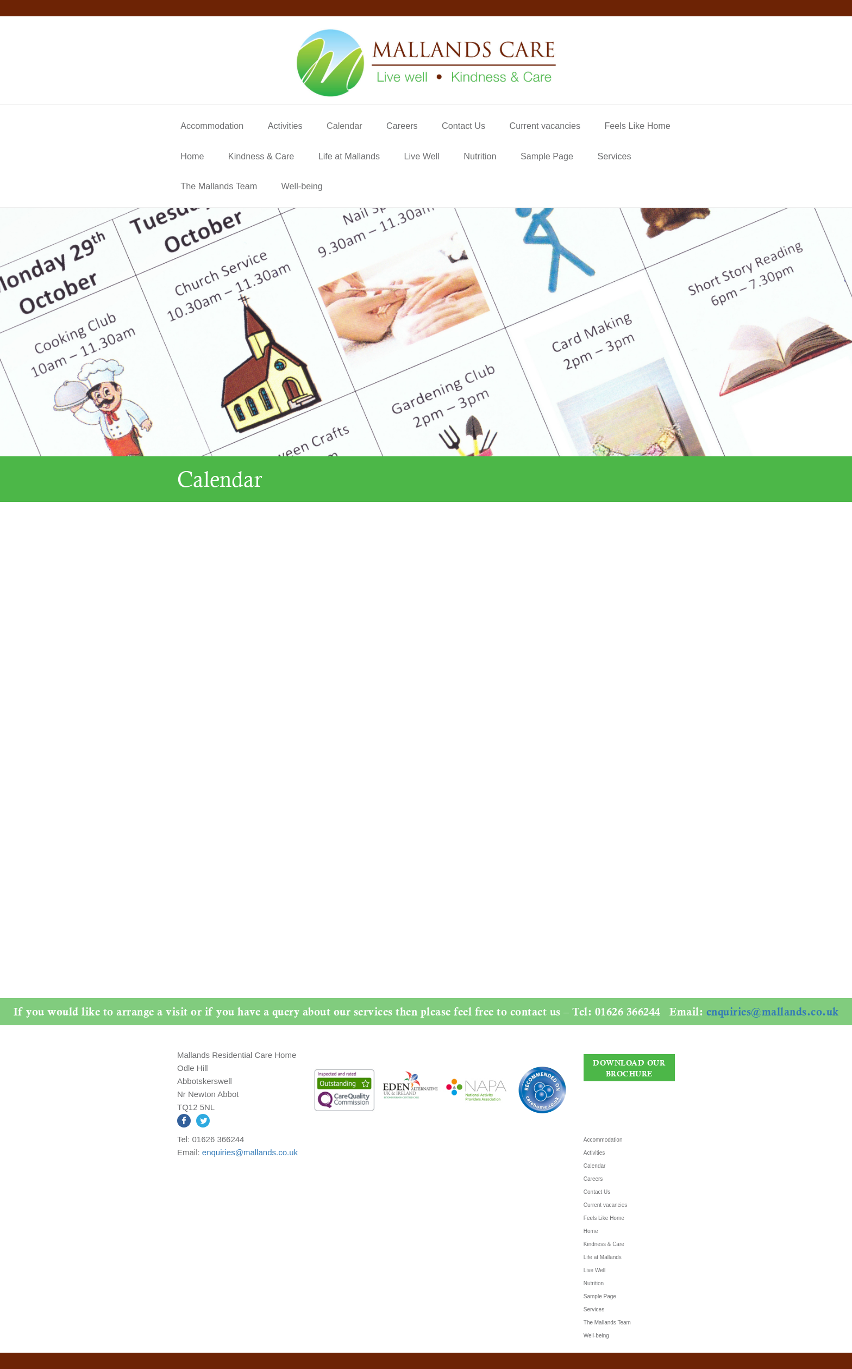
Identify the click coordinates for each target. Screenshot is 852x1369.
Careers (402, 126)
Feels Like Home (637, 126)
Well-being (302, 186)
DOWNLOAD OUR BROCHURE (629, 1067)
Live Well (421, 156)
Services (614, 156)
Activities (285, 126)
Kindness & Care (261, 156)
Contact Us (463, 126)
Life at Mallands (349, 156)
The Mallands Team (218, 186)
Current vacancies (545, 126)
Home (192, 156)
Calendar (344, 126)
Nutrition (479, 156)
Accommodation (211, 126)
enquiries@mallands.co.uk (569, 1012)
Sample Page (547, 156)
